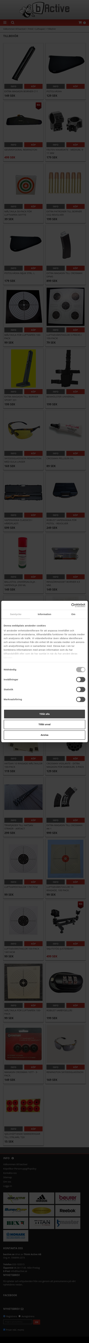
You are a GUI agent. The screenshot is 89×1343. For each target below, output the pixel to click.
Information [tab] (44, 614)
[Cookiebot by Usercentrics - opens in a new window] (71, 605)
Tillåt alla (44, 714)
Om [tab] (73, 614)
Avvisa (44, 735)
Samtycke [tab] (15, 614)
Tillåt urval (45, 724)
